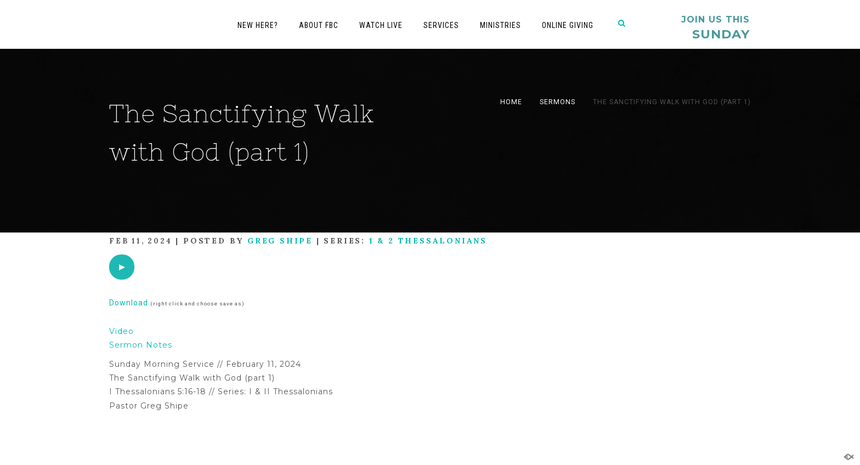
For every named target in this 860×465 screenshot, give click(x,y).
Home (511, 102)
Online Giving (567, 25)
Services (441, 25)
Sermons (557, 102)
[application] (121, 267)
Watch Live (381, 25)
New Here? (257, 25)
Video (121, 331)
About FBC (318, 25)
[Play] (121, 267)
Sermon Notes (140, 345)
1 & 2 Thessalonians (428, 241)
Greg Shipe (280, 241)
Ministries (500, 25)
